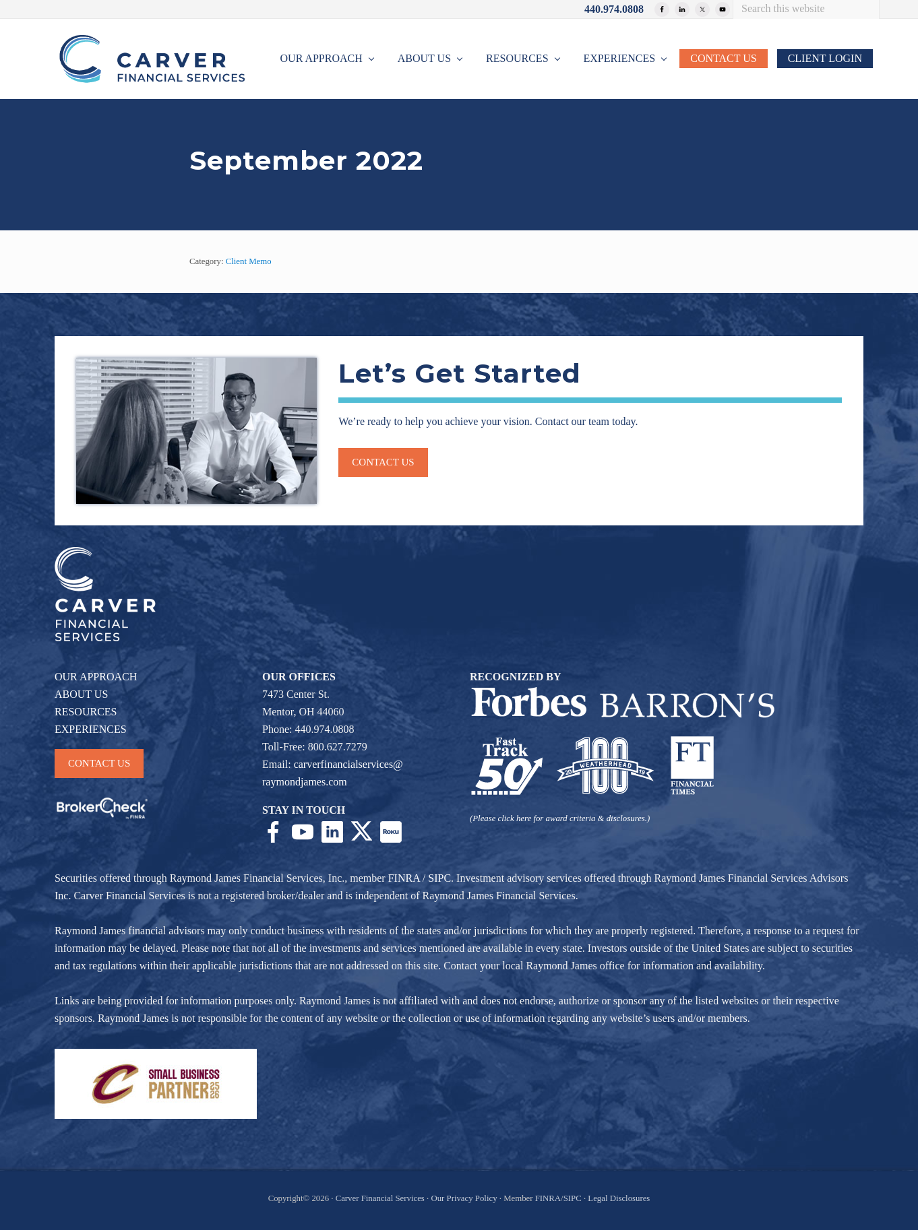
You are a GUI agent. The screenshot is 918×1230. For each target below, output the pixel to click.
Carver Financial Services (381, 1198)
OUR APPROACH (96, 676)
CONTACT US (99, 763)
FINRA (404, 878)
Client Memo (249, 261)
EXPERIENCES (91, 729)
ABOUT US (81, 694)
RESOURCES (86, 711)
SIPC (439, 878)
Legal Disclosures (619, 1198)
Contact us (383, 462)
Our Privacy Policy (464, 1198)
